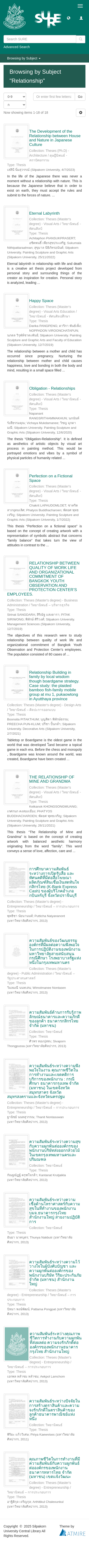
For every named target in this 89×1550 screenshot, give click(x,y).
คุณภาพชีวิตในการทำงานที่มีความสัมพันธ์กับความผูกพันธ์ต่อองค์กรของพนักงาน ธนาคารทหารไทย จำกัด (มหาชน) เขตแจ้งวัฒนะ (54, 1468)
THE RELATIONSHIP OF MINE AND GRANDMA (51, 779)
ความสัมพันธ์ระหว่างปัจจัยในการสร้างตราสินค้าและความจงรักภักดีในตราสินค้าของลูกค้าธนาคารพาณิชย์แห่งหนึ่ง (54, 1410)
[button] (68, 18)
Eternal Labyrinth (44, 213)
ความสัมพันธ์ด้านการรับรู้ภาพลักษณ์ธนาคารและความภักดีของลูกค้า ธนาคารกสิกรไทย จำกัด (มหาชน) (55, 1019)
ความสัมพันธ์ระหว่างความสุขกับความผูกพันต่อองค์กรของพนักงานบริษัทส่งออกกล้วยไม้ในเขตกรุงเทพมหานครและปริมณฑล (55, 1150)
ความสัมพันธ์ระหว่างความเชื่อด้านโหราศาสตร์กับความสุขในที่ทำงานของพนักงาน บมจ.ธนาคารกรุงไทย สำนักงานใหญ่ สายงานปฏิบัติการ (54, 1211)
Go (80, 97)
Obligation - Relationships (52, 388)
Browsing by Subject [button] (24, 58)
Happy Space (41, 300)
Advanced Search (17, 47)
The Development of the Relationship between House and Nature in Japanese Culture (54, 138)
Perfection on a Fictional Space (50, 478)
